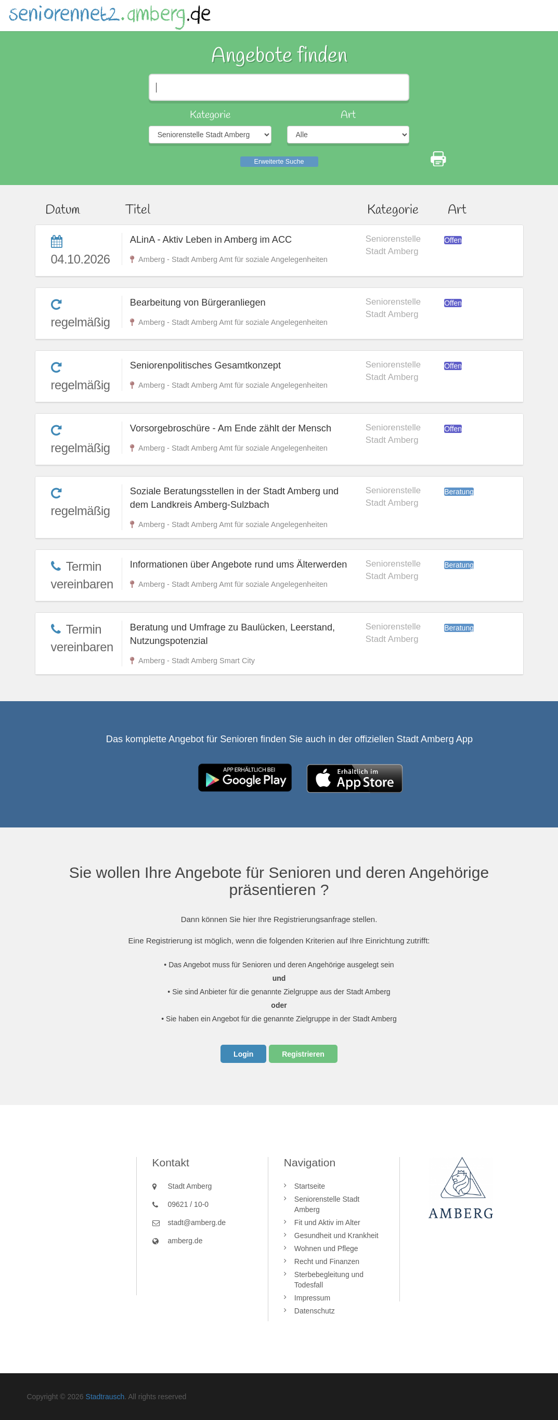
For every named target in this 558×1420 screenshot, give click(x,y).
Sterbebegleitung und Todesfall (329, 1279)
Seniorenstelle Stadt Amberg (326, 1204)
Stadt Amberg (190, 1186)
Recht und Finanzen (326, 1261)
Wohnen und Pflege (326, 1248)
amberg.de (185, 1241)
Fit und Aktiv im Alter (327, 1222)
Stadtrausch (105, 1396)
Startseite (309, 1186)
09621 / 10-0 (188, 1204)
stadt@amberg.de (197, 1222)
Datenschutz (314, 1311)
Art (348, 115)
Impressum (312, 1298)
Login (243, 1054)
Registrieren (303, 1054)
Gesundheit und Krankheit (336, 1235)
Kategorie (210, 115)
